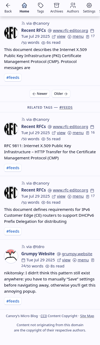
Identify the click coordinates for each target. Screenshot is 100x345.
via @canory (35, 23)
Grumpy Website (38, 253)
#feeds (12, 77)
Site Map (87, 315)
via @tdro (33, 246)
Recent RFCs (33, 30)
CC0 (44, 315)
